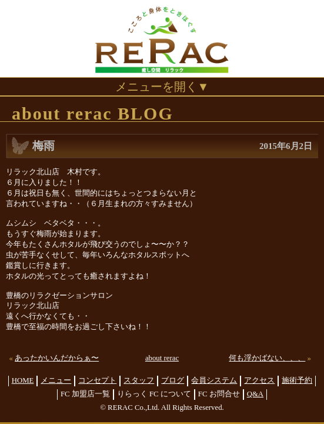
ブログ (172, 380)
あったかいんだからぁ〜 (57, 358)
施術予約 (297, 380)
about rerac (162, 358)
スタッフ (138, 380)
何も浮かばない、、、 (267, 358)
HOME (23, 380)
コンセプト (97, 380)
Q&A (255, 394)
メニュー (56, 380)
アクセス (259, 380)
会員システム (214, 380)
